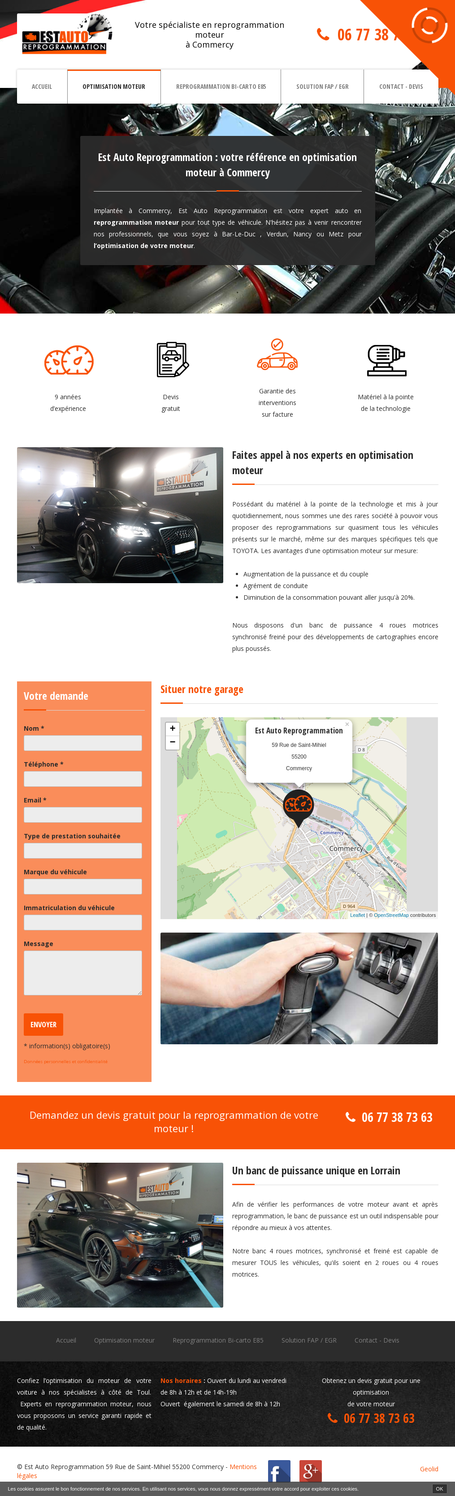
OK (439, 1489)
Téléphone (44, 764)
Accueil (42, 86)
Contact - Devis (401, 86)
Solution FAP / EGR (322, 86)
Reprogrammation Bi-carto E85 (221, 86)
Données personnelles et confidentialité (66, 1061)
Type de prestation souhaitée (72, 836)
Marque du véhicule (55, 872)
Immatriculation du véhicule (69, 907)
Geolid (429, 1469)
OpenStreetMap (391, 915)
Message (38, 943)
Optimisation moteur (113, 86)
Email (35, 800)
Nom (34, 728)
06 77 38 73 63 (381, 34)
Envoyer (43, 1024)
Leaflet (357, 915)
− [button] (172, 743)
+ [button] (172, 729)
